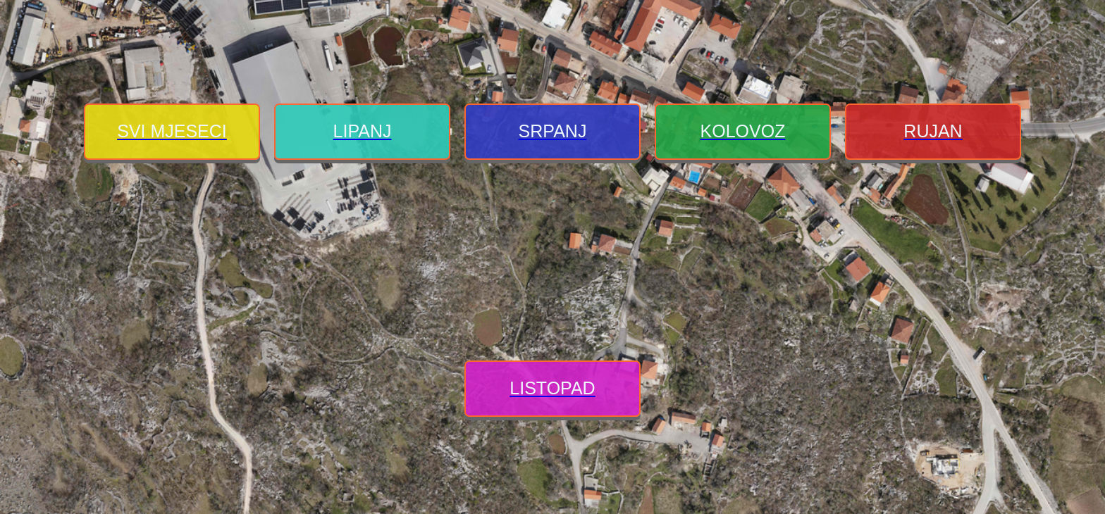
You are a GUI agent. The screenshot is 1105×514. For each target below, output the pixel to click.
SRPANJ (553, 131)
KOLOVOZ (743, 131)
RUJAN (932, 131)
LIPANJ (362, 131)
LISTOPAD (552, 388)
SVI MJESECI (172, 131)
